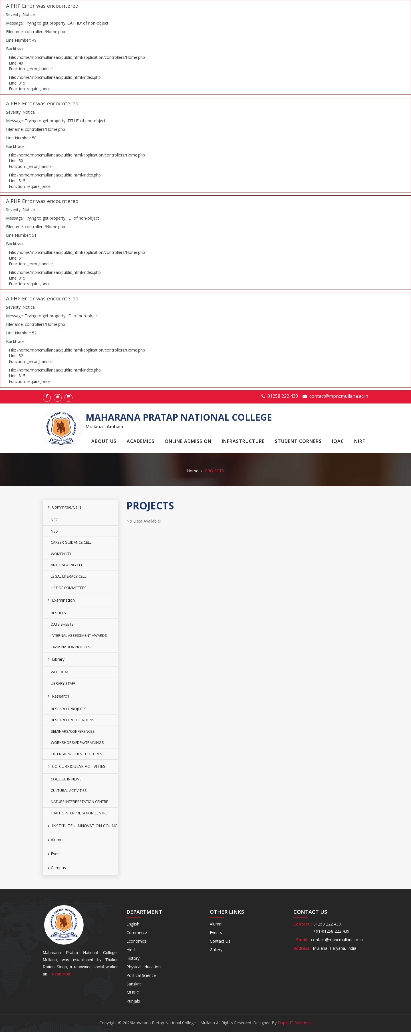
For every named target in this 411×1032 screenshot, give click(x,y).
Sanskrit (133, 984)
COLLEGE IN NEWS (66, 779)
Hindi (131, 949)
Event (54, 853)
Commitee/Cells (64, 507)
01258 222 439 (282, 396)
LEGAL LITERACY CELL (68, 576)
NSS (54, 531)
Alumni (55, 839)
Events (216, 932)
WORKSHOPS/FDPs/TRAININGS (77, 742)
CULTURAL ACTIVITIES (69, 790)
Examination (61, 600)
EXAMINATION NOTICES (70, 646)
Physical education (143, 966)
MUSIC (132, 992)
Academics (140, 441)
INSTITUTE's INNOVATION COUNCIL (83, 825)
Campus (57, 867)
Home (192, 470)
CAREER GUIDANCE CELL (71, 542)
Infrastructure (243, 441)
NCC (54, 519)
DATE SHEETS (62, 624)
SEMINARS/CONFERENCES (73, 731)
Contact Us (220, 941)
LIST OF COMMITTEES (68, 587)
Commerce (136, 932)
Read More (61, 974)
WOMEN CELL (62, 553)
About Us (103, 441)
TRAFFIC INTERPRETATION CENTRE (79, 813)
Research (58, 696)
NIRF (359, 441)
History (133, 958)
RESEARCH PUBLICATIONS (72, 719)
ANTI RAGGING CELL (67, 564)
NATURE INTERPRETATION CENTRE (79, 801)
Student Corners (298, 441)
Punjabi (133, 1001)
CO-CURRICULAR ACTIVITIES (76, 766)
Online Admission (188, 441)
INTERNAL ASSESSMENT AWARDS (79, 635)
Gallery (216, 949)
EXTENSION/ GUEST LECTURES (76, 753)
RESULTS (58, 612)
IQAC (338, 441)
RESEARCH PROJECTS (68, 708)
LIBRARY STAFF (63, 683)
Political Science (141, 975)
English (132, 924)
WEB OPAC (60, 671)
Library (56, 659)
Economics (136, 941)
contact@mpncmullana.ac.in (338, 396)
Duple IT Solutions (295, 1022)
